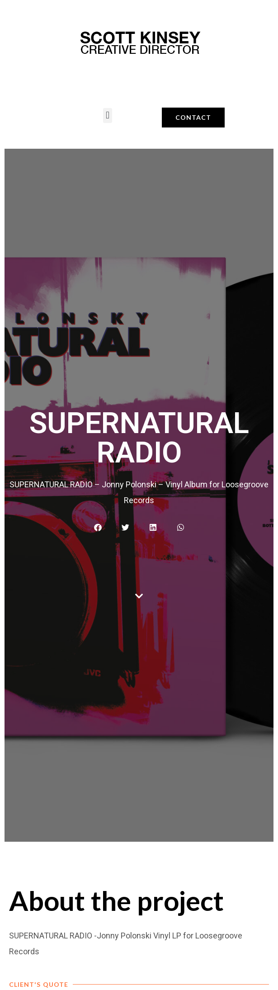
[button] (107, 115)
